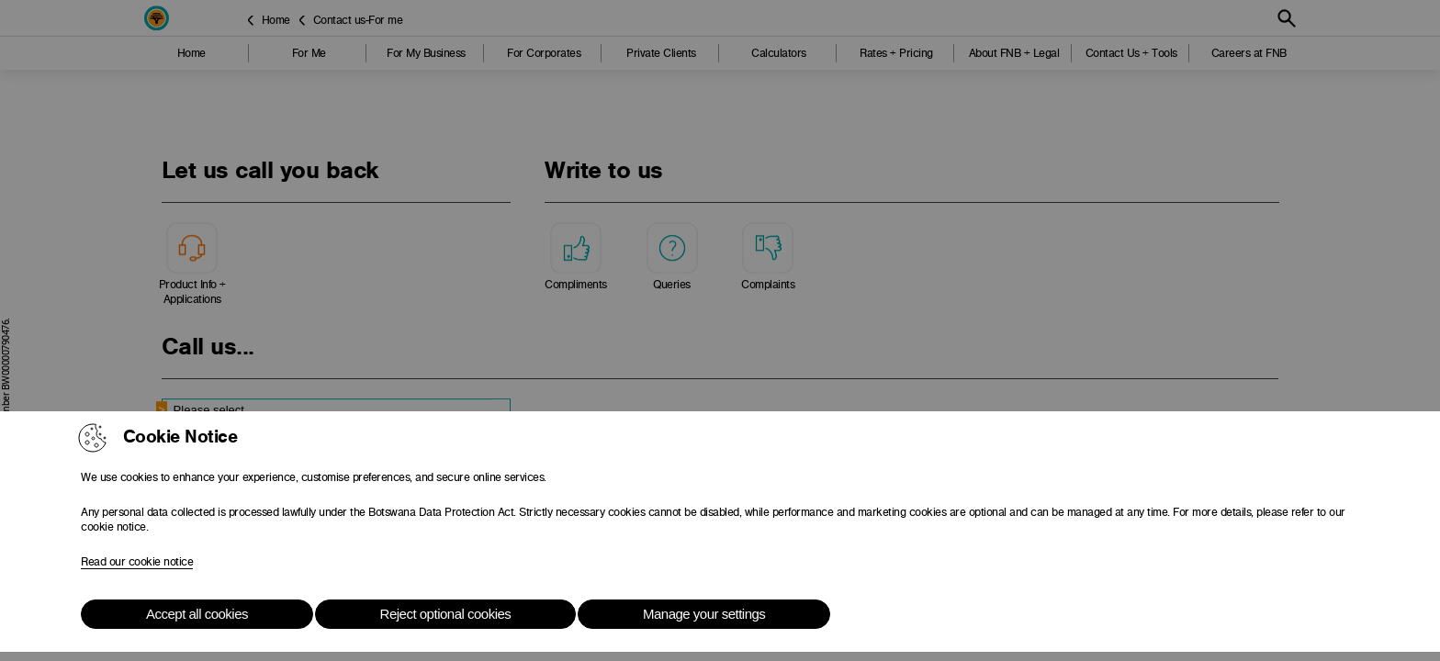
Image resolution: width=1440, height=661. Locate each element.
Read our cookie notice (137, 561)
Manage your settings (704, 614)
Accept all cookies (197, 614)
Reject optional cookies (446, 614)
